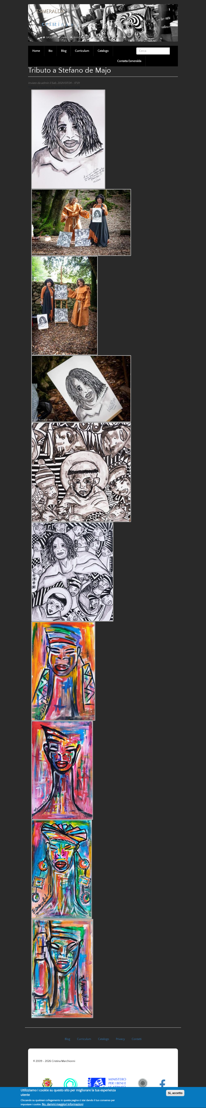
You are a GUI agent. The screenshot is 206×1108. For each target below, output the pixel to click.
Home (36, 51)
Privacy (120, 1039)
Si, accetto (175, 1094)
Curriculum (82, 51)
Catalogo (103, 51)
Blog (63, 51)
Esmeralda (50, 11)
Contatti (136, 1039)
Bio (50, 51)
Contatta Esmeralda (129, 61)
